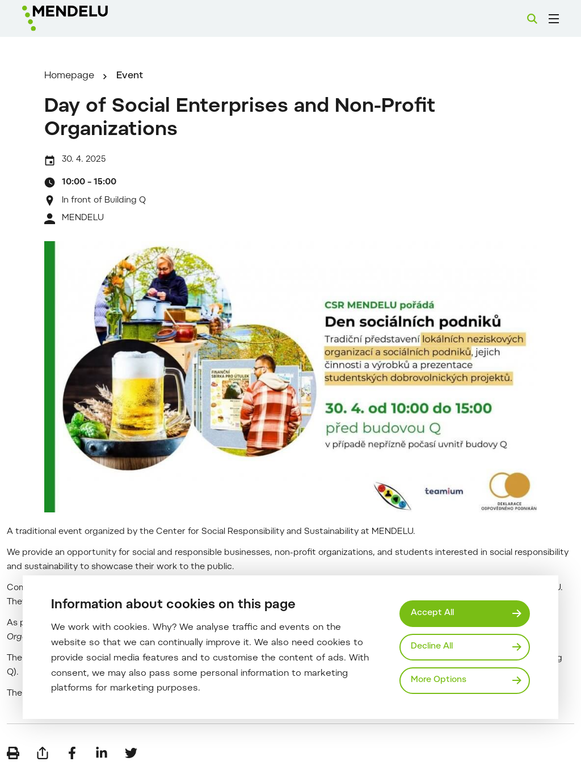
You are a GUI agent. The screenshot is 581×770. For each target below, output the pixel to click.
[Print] (13, 753)
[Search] (532, 19)
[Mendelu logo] (84, 18)
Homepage (69, 76)
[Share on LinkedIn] (101, 753)
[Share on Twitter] (131, 753)
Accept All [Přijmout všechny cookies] (432, 613)
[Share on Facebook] (72, 753)
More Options (438, 680)
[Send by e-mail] (42, 753)
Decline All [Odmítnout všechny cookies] (432, 646)
